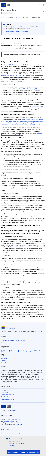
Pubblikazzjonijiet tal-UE (7, 399)
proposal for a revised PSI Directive (11, 75)
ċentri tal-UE (19, 424)
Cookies (3, 360)
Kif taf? (42, 1)
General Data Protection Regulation (28, 88)
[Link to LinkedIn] (21, 351)
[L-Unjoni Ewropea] (6, 5)
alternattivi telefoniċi (9, 421)
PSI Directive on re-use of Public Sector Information (23, 65)
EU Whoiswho (5, 397)
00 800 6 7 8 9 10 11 (14, 419)
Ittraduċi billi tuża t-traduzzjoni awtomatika (17, 31)
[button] (43, 5)
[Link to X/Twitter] (4, 351)
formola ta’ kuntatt (16, 423)
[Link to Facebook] (13, 351)
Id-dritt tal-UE (4, 390)
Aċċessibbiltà (4, 363)
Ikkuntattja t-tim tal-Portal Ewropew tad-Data (13, 340)
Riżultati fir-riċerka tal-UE (7, 394)
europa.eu (13, 410)
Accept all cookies (13, 452)
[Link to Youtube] (37, 351)
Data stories (19, 17)
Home (2, 17)
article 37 (11, 260)
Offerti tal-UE (4, 392)
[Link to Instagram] (29, 351)
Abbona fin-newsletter (7, 343)
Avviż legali (4, 358)
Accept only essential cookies (30, 452)
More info (11, 445)
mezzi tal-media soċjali (11, 433)
